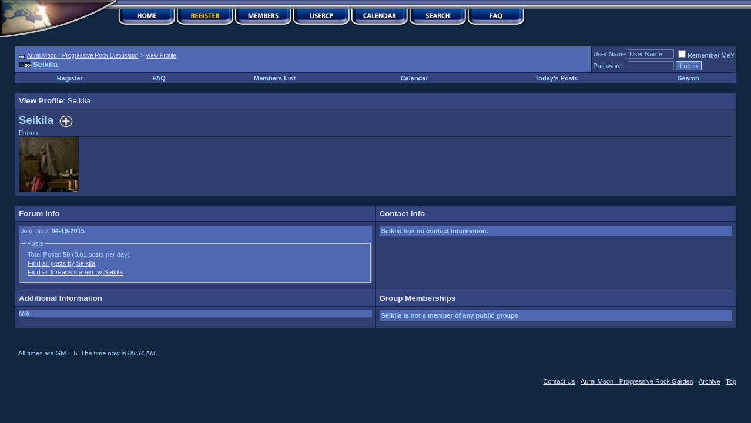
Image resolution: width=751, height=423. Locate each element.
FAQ (159, 78)
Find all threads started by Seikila (75, 272)
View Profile (161, 55)
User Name (610, 54)
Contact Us (559, 381)
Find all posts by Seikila (61, 263)
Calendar (414, 78)
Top (731, 381)
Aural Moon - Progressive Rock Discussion (83, 55)
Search (688, 78)
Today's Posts (556, 78)
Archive (709, 381)
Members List (275, 78)
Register (70, 78)
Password (608, 65)
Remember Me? (706, 55)
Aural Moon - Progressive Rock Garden (637, 381)
